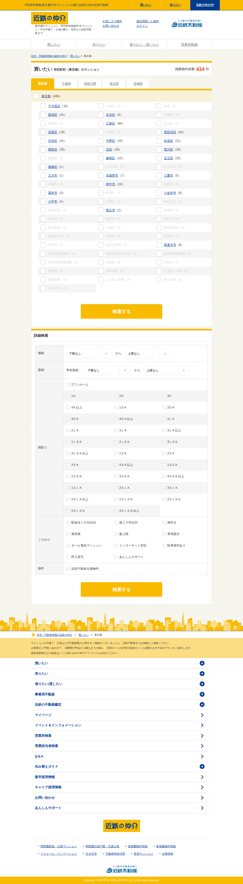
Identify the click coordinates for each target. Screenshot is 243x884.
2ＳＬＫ (124, 488)
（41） (57, 115)
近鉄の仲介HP (205, 4)
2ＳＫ (171, 453)
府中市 (110, 184)
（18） (114, 149)
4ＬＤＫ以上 (79, 453)
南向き (172, 522)
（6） (114, 115)
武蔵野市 (112, 175)
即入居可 (77, 557)
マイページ (43, 715)
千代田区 (54, 106)
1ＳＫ (123, 453)
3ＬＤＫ (172, 442)
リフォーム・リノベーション (58, 853)
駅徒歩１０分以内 (83, 522)
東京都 (42, 83)
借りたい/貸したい (48, 684)
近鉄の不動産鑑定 (48, 704)
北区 (109, 149)
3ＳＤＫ (124, 476)
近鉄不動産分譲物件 (85, 568)
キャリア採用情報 (48, 787)
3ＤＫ (75, 419)
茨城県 (138, 83)
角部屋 (75, 534)
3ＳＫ (75, 465)
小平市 (52, 201)
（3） (56, 193)
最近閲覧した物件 (148, 21)
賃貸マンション (143, 853)
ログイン (142, 25)
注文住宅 (91, 853)
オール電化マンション (86, 545)
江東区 (110, 123)
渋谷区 (52, 141)
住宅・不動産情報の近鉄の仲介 (49, 56)
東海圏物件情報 (166, 846)
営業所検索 (189, 44)
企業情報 (167, 853)
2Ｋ (121, 396)
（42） (175, 132)
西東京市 (170, 245)
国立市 (110, 210)
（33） (57, 149)
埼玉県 (114, 83)
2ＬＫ (75, 430)
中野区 (110, 141)
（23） (173, 158)
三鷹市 (168, 175)
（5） (172, 175)
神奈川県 (90, 83)
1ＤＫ (123, 407)
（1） (56, 167)
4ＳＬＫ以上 (79, 499)
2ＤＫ (171, 407)
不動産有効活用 (115, 853)
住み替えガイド (46, 766)
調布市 (52, 193)
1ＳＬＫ (76, 488)
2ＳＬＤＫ (174, 499)
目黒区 (52, 132)
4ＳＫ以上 (126, 465)
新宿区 (52, 115)
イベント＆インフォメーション (58, 725)
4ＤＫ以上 (126, 419)
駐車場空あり (176, 545)
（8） (174, 193)
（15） (59, 106)
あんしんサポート (131, 557)
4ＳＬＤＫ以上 (129, 511)
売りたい (175, 4)
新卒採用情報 (45, 777)
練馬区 (110, 158)
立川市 (52, 175)
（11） (173, 141)
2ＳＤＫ (76, 476)
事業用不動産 (45, 694)
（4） (56, 201)
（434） (52, 96)
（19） (57, 132)
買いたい (145, 4)
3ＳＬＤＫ (78, 511)
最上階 (123, 534)
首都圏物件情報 (137, 846)
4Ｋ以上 (76, 407)
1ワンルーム (79, 384)
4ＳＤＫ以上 (175, 476)
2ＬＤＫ (124, 442)
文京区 (110, 115)
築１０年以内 (128, 522)
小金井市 (170, 193)
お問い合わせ (110, 25)
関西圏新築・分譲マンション (58, 846)
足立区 (168, 158)
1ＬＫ (171, 419)
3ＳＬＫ (172, 488)
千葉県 (66, 83)
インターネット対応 (133, 545)
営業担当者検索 (46, 746)
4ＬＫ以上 (174, 430)
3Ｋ (169, 396)
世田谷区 (170, 132)
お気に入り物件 (112, 21)
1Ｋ (73, 396)
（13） (115, 158)
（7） (116, 175)
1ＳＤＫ (172, 465)
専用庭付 (173, 534)
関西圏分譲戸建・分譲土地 (102, 846)
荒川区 (168, 149)
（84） (115, 123)
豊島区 (52, 149)
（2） (114, 210)
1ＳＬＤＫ (126, 499)
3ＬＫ (123, 430)
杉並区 (168, 141)
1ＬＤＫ (76, 442)
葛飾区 (52, 167)
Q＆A (39, 756)
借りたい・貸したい (144, 44)
